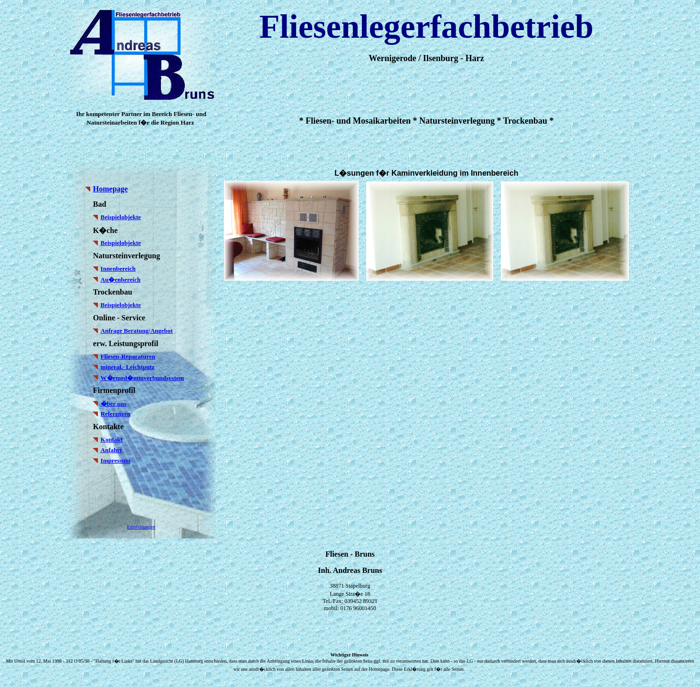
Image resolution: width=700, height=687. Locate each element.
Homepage (110, 189)
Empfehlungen (141, 526)
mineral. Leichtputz (128, 366)
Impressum (116, 460)
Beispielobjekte (121, 217)
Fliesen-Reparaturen (128, 356)
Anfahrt (111, 450)
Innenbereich (118, 268)
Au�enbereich (121, 279)
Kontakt (112, 439)
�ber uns (114, 403)
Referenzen (116, 413)
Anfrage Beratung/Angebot (137, 330)
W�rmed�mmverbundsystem (142, 377)
